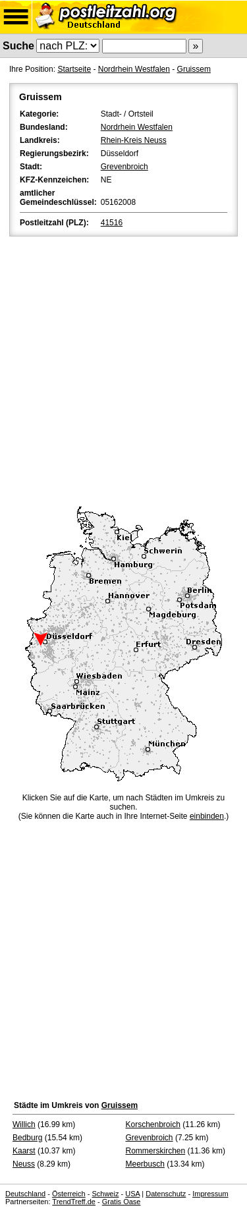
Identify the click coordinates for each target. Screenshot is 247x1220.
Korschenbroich (153, 1124)
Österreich (69, 1194)
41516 (112, 222)
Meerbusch (145, 1164)
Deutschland (25, 1194)
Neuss (24, 1164)
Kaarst (24, 1150)
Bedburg (27, 1137)
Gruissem (194, 69)
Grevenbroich (124, 166)
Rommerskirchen (156, 1150)
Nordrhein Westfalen (134, 69)
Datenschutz (166, 1194)
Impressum (210, 1194)
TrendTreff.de (74, 1202)
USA (132, 1194)
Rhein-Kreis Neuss (134, 140)
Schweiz (105, 1194)
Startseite (74, 69)
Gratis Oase (121, 1202)
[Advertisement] (123, 369)
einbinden (207, 816)
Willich (24, 1124)
